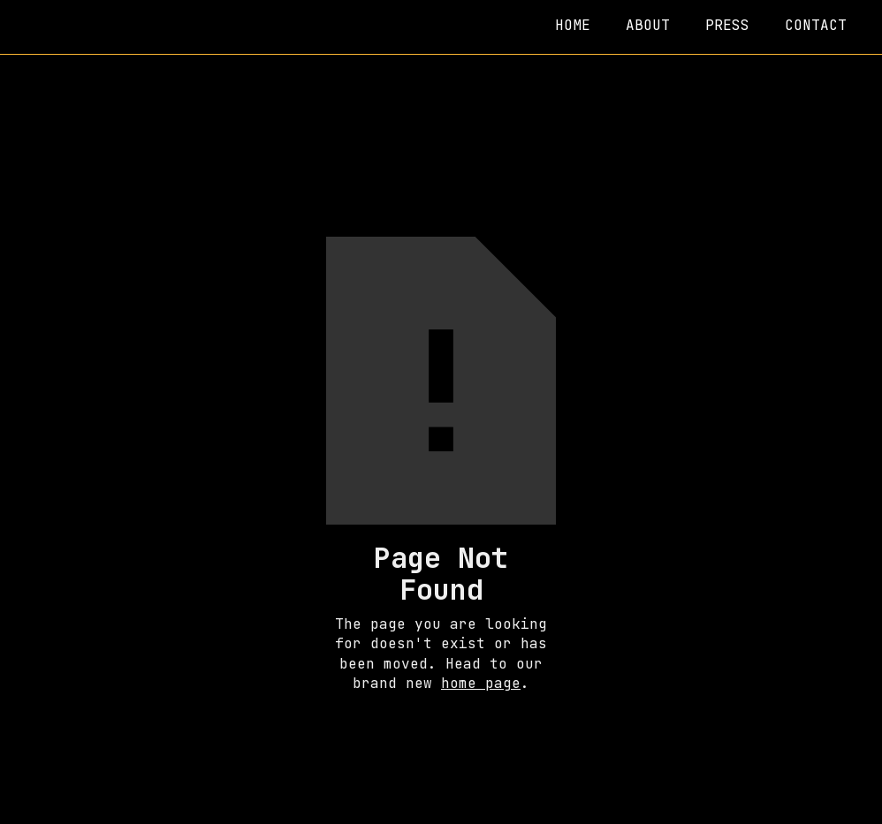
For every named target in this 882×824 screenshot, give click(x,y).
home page (481, 683)
